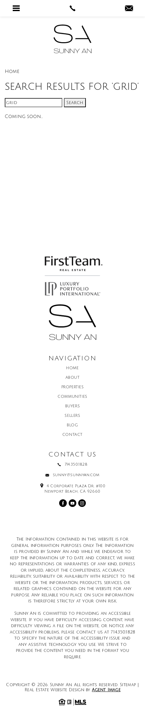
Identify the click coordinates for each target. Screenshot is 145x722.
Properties (72, 387)
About (73, 378)
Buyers (72, 406)
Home (72, 368)
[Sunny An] (72, 38)
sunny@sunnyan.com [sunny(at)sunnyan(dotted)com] (76, 475)
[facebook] (63, 503)
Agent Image (106, 690)
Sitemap (128, 685)
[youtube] (72, 503)
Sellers (72, 416)
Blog (72, 425)
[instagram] (82, 503)
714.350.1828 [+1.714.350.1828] (76, 465)
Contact (72, 435)
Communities (72, 397)
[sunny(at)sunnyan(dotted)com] (129, 9)
